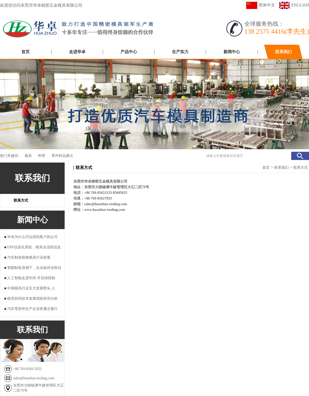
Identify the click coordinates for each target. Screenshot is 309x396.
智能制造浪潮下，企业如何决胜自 (34, 268)
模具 (28, 156)
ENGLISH (294, 5)
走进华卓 (77, 52)
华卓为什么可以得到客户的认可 (32, 237)
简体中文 (260, 5)
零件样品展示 (62, 156)
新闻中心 (232, 52)
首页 (25, 52)
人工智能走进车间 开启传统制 (31, 278)
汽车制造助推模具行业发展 (28, 257)
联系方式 (21, 200)
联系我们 (283, 52)
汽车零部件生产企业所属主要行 (32, 309)
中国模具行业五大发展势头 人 (31, 288)
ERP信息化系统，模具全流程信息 (34, 247)
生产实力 (180, 52)
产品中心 (129, 52)
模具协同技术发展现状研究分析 (32, 298)
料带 (41, 156)
